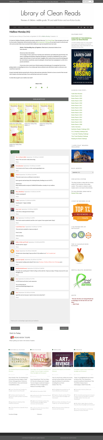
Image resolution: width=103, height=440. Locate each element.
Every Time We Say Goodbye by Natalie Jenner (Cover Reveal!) (18, 390)
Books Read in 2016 (76, 110)
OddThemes (80, 438)
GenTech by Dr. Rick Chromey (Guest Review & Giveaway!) (40, 396)
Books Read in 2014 (76, 112)
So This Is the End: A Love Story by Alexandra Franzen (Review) (83, 409)
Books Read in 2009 (76, 124)
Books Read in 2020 (76, 98)
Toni (17, 218)
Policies (26, 27)
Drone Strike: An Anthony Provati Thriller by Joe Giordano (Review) (61, 402)
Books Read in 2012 (76, 117)
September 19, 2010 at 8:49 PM (37, 242)
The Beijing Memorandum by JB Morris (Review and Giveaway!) (61, 390)
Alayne (17, 250)
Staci (17, 292)
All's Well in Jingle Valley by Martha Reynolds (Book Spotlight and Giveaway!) (84, 404)
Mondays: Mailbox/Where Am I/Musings (49, 262)
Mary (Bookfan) (20, 191)
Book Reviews (33, 27)
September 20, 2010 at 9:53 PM (27, 292)
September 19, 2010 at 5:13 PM (27, 218)
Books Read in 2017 (76, 105)
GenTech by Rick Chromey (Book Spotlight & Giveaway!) (39, 408)
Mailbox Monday (46, 36)
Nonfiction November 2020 (39, 391)
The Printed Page (49, 40)
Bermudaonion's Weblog (43, 42)
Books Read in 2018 (76, 103)
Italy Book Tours (50, 27)
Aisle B (17, 174)
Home (14, 27)
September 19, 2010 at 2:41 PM (32, 191)
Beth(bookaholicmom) (21, 268)
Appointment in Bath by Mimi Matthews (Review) (17, 402)
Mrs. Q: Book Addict (21, 157)
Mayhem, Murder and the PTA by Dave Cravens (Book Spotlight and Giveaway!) (61, 396)
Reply (17, 162)
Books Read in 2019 (76, 100)
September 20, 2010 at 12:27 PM (33, 259)
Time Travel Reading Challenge (79, 136)
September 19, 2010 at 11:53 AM (32, 165)
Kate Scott (18, 209)
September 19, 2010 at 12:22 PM (28, 174)
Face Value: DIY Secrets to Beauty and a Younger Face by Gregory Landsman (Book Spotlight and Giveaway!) (40, 371)
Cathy (17, 200)
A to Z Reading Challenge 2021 (79, 131)
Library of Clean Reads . (52, 438)
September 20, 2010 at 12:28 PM (35, 268)
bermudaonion (19, 165)
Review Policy (75, 193)
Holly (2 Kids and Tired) (22, 242)
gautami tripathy (20, 259)
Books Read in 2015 (76, 108)
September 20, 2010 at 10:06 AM (28, 250)
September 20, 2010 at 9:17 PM (26, 278)
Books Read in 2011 (76, 119)
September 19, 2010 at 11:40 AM (35, 157)
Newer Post (15, 328)
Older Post (64, 328)
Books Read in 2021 (76, 96)
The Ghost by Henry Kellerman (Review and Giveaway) (60, 408)
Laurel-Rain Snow (20, 226)
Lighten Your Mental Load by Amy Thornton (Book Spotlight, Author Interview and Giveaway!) (39, 402)
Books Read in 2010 (76, 122)
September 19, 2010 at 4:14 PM (27, 200)
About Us (20, 27)
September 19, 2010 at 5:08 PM (30, 209)
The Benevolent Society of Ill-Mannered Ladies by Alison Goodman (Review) (18, 396)
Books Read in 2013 (76, 115)
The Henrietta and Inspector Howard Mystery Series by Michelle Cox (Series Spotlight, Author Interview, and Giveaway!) (84, 397)
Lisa (17, 278)
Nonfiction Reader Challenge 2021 (80, 129)
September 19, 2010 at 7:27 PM (34, 226)
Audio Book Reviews (76, 93)
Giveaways (41, 27)
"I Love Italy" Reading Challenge (79, 134)
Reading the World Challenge (79, 138)
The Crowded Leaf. (50, 253)
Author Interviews (76, 126)
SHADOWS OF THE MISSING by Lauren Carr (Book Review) (42, 1)
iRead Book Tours (60, 27)
